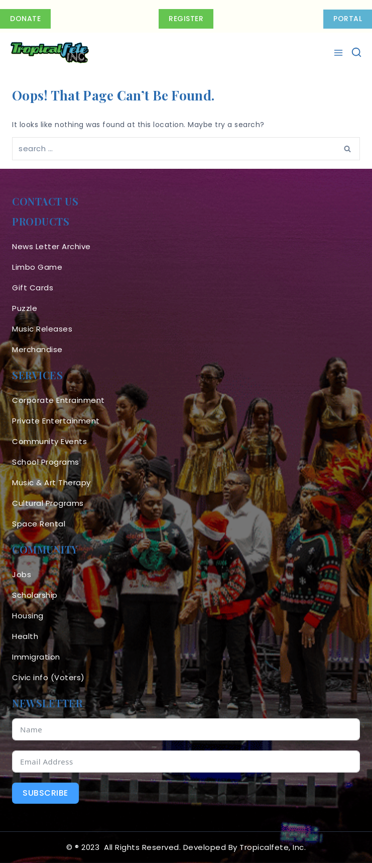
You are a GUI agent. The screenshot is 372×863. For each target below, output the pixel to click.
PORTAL (347, 19)
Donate (25, 19)
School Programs (45, 462)
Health (25, 636)
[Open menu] (339, 53)
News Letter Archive (51, 246)
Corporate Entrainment (58, 400)
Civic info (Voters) (48, 677)
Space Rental (38, 523)
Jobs (21, 574)
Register (186, 19)
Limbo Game (37, 267)
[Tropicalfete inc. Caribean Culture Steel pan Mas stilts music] (49, 53)
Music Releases (42, 328)
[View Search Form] (356, 52)
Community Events (49, 441)
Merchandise (37, 349)
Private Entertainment (56, 420)
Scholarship (35, 595)
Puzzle (24, 308)
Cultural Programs (48, 503)
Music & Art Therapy (51, 482)
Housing (28, 615)
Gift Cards (32, 287)
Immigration (36, 657)
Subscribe (45, 793)
